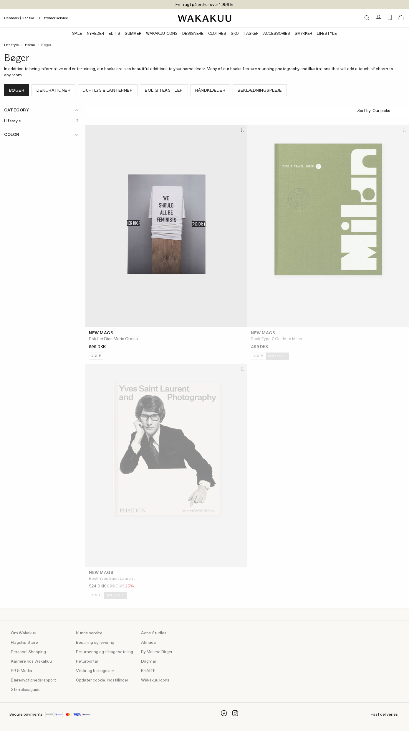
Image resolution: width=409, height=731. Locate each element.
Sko (235, 33)
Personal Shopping (28, 652)
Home (30, 45)
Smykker (303, 33)
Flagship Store (24, 642)
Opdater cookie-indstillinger (102, 680)
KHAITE (148, 671)
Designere (192, 33)
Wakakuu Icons (162, 33)
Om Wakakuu (23, 633)
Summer (133, 33)
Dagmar (148, 661)
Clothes (217, 33)
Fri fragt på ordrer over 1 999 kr (204, 4)
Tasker (251, 33)
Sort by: (380, 111)
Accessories (276, 33)
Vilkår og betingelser (95, 671)
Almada (148, 642)
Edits (114, 33)
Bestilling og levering (95, 642)
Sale (77, 33)
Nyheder (95, 33)
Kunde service (89, 633)
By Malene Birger (157, 652)
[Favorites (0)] (389, 17)
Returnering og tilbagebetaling (104, 652)
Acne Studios (153, 633)
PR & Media (21, 671)
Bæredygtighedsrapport (33, 680)
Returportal (87, 661)
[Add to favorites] (242, 130)
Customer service (53, 18)
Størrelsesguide (26, 689)
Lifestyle (327, 33)
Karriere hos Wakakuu (31, 661)
